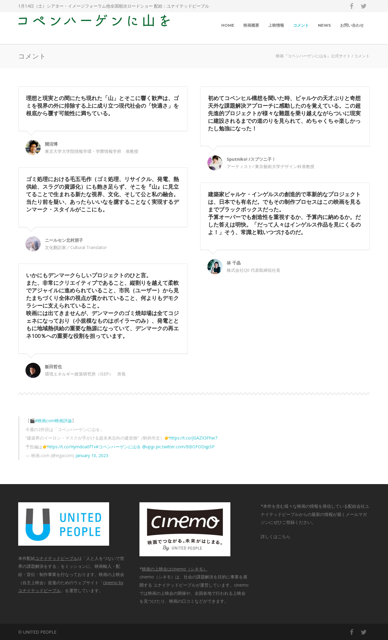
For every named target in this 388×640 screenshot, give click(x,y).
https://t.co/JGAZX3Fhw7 (193, 438)
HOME (227, 25)
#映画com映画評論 (53, 420)
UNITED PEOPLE (39, 632)
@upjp (148, 447)
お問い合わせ (352, 25)
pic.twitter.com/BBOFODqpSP (185, 447)
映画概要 (251, 25)
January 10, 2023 (91, 455)
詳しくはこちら (275, 536)
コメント (301, 25)
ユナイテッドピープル (188, 6)
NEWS (324, 25)
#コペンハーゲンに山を (118, 447)
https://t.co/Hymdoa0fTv (72, 447)
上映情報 (276, 25)
